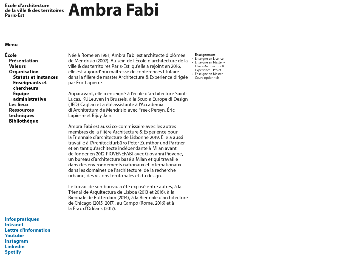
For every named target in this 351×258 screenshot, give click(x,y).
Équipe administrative (29, 96)
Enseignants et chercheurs (30, 85)
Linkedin (15, 247)
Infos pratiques (22, 219)
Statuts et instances (35, 77)
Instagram (16, 241)
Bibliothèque (23, 121)
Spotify (13, 252)
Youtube (14, 236)
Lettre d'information (27, 230)
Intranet (14, 225)
